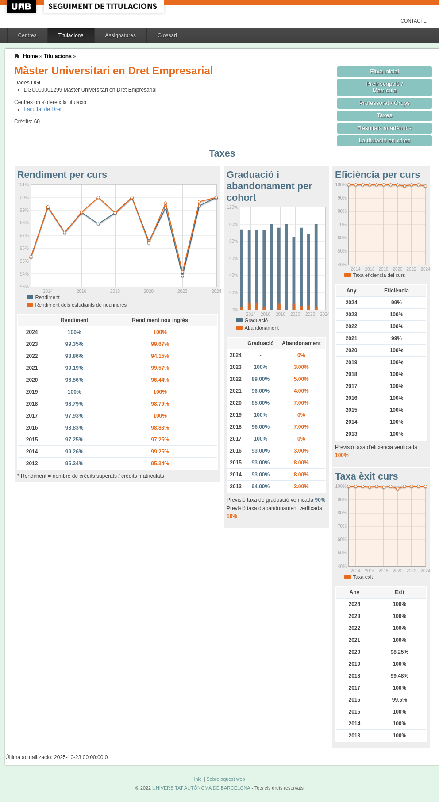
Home (30, 56)
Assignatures (120, 35)
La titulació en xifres (385, 140)
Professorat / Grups (384, 103)
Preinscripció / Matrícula (384, 87)
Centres (27, 35)
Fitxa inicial (384, 71)
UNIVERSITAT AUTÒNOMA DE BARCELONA (201, 787)
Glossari (167, 35)
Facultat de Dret (43, 109)
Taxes (385, 115)
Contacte (413, 20)
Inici (198, 779)
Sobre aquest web (225, 779)
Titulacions (71, 35)
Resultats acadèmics (385, 128)
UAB (22, 6)
